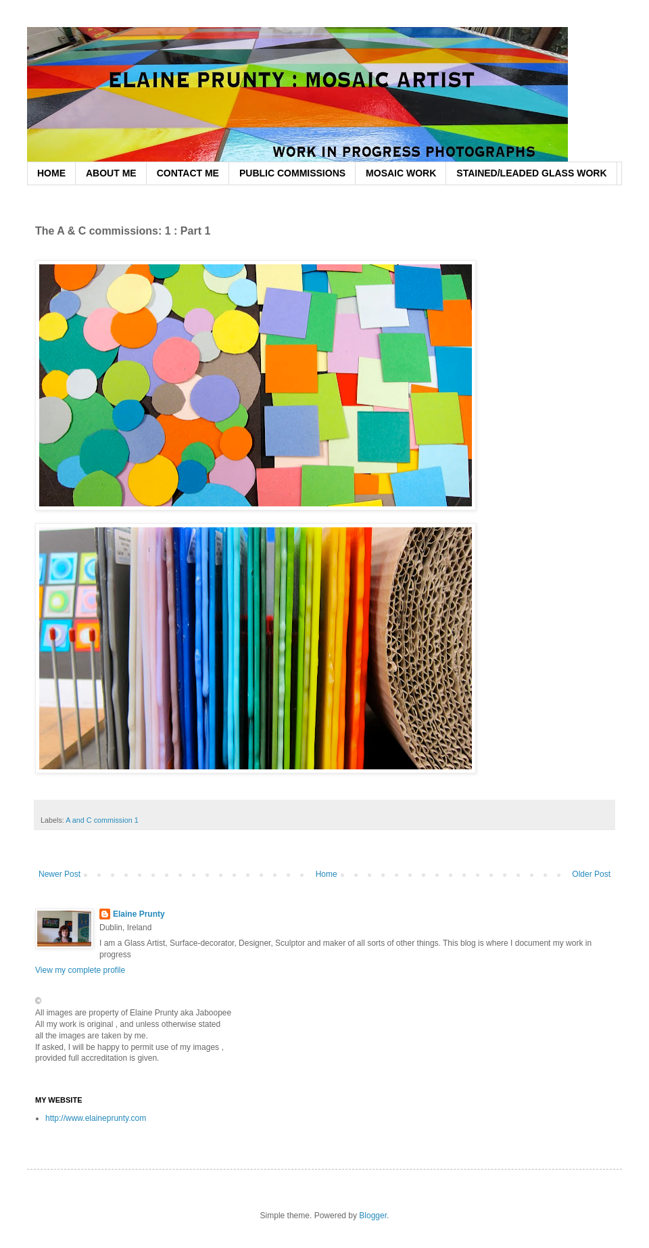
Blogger (373, 1215)
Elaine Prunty (139, 914)
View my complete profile (80, 970)
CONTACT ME (188, 173)
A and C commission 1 (102, 820)
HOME (51, 173)
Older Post (591, 874)
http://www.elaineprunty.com (95, 1118)
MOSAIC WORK (401, 173)
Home (326, 874)
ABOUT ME (111, 173)
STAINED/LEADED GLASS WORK (531, 173)
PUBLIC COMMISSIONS (292, 173)
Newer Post (59, 874)
